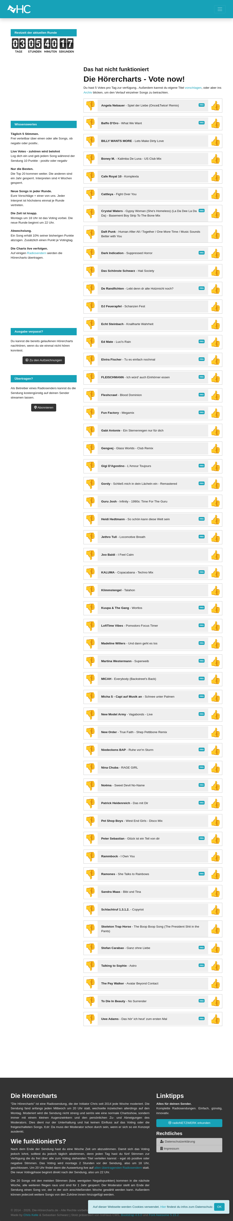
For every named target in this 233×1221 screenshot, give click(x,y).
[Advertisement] (153, 47)
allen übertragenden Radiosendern (118, 1167)
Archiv (88, 92)
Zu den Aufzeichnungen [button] (43, 360)
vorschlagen (193, 87)
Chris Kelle (30, 1215)
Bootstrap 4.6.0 (131, 1215)
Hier (163, 1206)
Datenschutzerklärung (177, 1141)
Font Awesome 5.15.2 (164, 1215)
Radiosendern (36, 253)
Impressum (169, 1148)
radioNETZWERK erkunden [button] (189, 1123)
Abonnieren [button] (43, 407)
